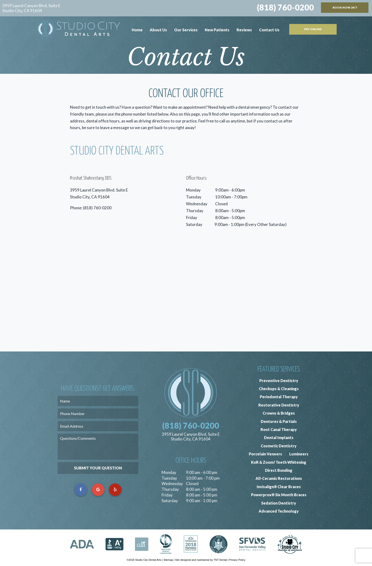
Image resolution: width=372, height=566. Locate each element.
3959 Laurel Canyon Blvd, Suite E (31, 8)
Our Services (186, 30)
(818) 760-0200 (285, 7)
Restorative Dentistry (278, 405)
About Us (158, 30)
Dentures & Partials (279, 421)
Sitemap (168, 559)
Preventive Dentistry (278, 380)
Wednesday (196, 203)
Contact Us (269, 30)
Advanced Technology (279, 511)
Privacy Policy (237, 559)
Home (137, 30)
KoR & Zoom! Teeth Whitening (278, 462)
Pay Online (313, 29)
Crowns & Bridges (279, 413)
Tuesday (193, 196)
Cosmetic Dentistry (279, 446)
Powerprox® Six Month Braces (279, 494)
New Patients (217, 30)
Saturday (194, 224)
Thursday (194, 210)
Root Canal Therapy (278, 429)
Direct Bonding (278, 470)
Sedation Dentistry (278, 503)
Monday (193, 189)
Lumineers (298, 454)
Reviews (244, 30)
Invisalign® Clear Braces (279, 486)
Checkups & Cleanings (279, 388)
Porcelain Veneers (265, 454)
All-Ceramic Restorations (279, 478)
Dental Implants (278, 437)
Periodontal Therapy (279, 396)
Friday (191, 217)
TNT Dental (220, 559)
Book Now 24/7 (345, 7)
